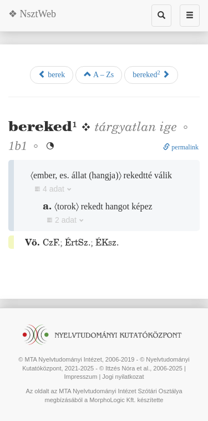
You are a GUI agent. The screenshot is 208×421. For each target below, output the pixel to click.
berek (51, 74)
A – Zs (99, 74)
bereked (151, 74)
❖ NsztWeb (32, 13)
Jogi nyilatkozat (123, 376)
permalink (181, 147)
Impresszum (80, 376)
